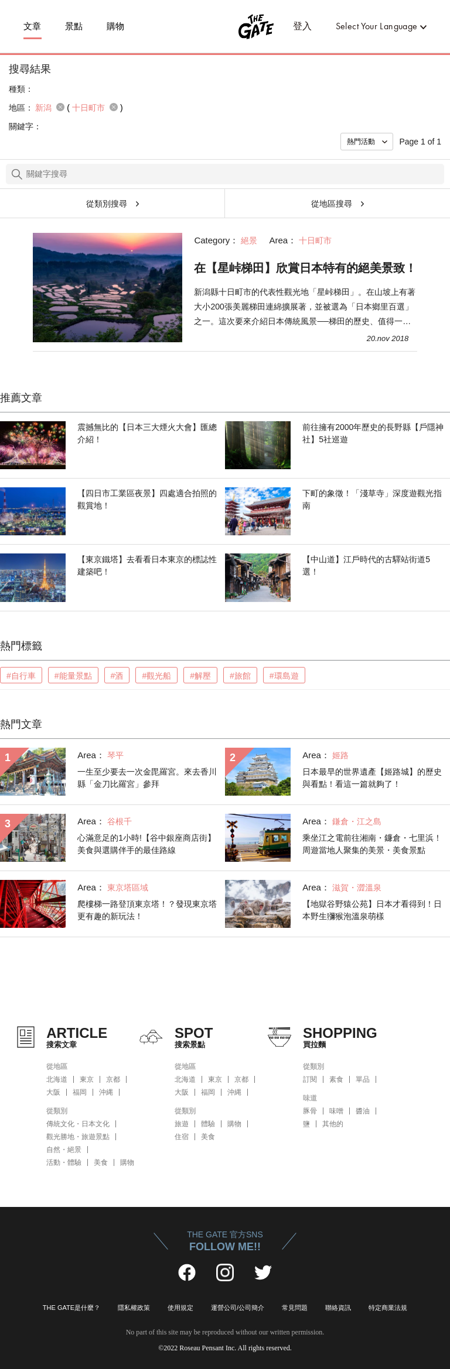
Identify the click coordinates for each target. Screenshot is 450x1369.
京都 (113, 1079)
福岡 (80, 1092)
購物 (116, 26)
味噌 (336, 1111)
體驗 (208, 1124)
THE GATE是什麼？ (71, 1307)
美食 (101, 1162)
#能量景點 (73, 675)
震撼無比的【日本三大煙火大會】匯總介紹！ (147, 433)
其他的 (332, 1124)
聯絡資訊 (338, 1307)
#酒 (117, 675)
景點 (74, 26)
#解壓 (200, 675)
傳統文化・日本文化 (78, 1124)
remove (60, 107)
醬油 (363, 1111)
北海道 (56, 1079)
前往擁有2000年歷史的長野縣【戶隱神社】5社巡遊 (373, 433)
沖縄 (106, 1092)
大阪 (53, 1092)
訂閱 (310, 1079)
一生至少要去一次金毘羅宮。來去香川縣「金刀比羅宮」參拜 (147, 778)
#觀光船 (156, 675)
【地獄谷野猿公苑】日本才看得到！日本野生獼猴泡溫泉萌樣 (372, 910)
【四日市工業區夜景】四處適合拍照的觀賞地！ (147, 499)
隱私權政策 (134, 1307)
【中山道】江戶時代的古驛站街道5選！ (366, 565)
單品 (363, 1079)
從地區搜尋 (331, 203)
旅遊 (182, 1124)
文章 (32, 26)
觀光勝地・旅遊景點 (78, 1137)
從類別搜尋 (106, 203)
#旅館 (240, 675)
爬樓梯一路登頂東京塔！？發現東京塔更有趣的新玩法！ (147, 910)
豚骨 (310, 1111)
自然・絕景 (63, 1150)
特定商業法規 (388, 1307)
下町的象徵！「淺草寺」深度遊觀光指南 (372, 499)
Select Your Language (377, 26)
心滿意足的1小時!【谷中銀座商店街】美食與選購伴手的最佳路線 (146, 844)
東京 (87, 1079)
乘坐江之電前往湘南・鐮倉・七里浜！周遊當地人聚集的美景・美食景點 (372, 844)
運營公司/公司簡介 (237, 1307)
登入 (302, 26)
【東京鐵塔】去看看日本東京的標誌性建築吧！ (147, 565)
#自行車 (21, 675)
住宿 (182, 1137)
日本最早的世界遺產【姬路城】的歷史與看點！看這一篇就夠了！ (372, 778)
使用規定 (180, 1307)
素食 (336, 1079)
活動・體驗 (63, 1162)
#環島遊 (284, 675)
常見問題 (295, 1307)
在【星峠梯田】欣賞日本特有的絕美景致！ (305, 268)
